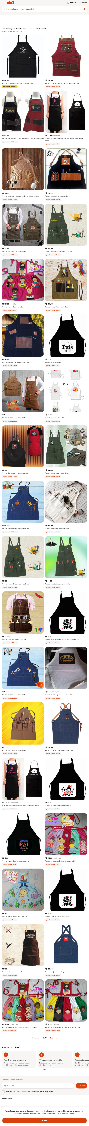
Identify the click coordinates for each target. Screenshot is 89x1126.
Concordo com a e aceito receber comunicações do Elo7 (30, 1092)
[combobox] (4, 9)
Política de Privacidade (24, 1092)
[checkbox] (3, 1091)
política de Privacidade (64, 1113)
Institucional (7, 1098)
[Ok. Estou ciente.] (44, 1120)
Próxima (55, 1038)
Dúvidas (5, 1106)
